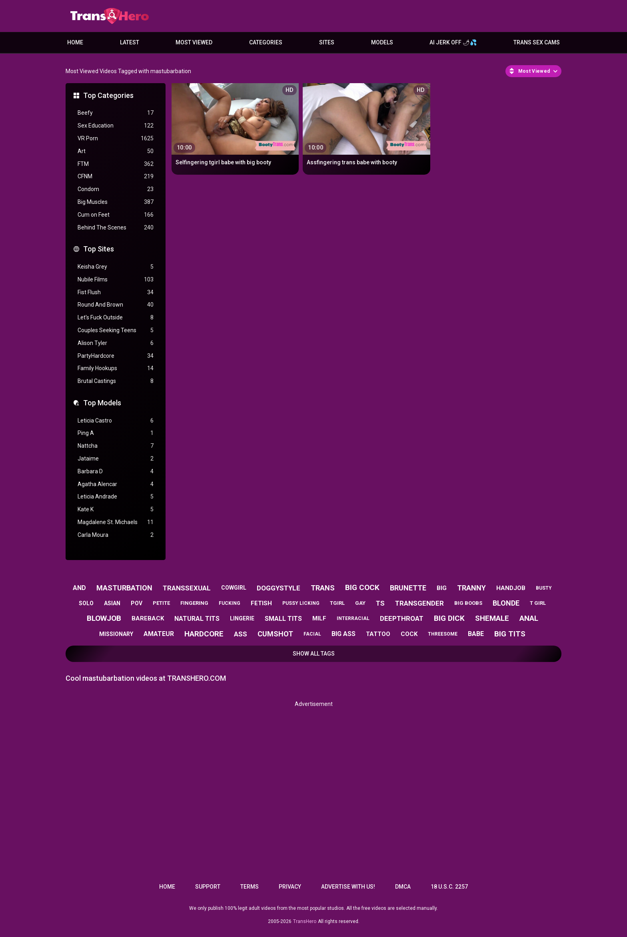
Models (382, 42)
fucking (229, 603)
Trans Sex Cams (536, 42)
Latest (129, 42)
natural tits (197, 618)
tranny (471, 588)
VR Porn (116, 138)
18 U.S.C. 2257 (449, 886)
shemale (492, 618)
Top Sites (98, 249)
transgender (419, 603)
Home (75, 42)
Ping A (116, 433)
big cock (362, 587)
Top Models (102, 403)
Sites (326, 42)
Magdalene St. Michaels (116, 522)
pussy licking (300, 603)
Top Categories (108, 95)
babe (476, 634)
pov (136, 603)
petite (161, 603)
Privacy (290, 886)
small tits (283, 618)
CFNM (116, 176)
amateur (159, 634)
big (442, 588)
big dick (449, 618)
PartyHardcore (116, 356)
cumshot (275, 634)
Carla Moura (116, 535)
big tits (509, 633)
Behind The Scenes (116, 227)
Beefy (116, 113)
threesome (442, 634)
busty (544, 588)
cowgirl (233, 587)
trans (323, 588)
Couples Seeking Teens (116, 330)
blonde (506, 603)
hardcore (204, 633)
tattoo (378, 634)
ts (380, 603)
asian (112, 603)
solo (86, 603)
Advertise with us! (348, 886)
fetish (261, 603)
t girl (538, 603)
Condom (116, 189)
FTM (116, 164)
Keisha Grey (116, 266)
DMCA (403, 886)
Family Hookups (116, 368)
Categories (265, 42)
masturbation (124, 588)
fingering (194, 603)
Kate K (116, 509)
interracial (353, 618)
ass (240, 634)
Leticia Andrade (116, 496)
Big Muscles (116, 202)
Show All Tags (314, 653)
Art (116, 151)
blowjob (104, 618)
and (79, 588)
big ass (343, 634)
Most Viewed (194, 42)
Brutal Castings (116, 381)
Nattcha (116, 446)
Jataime (116, 458)
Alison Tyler (116, 343)
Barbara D (116, 471)
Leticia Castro (116, 420)
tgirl (337, 603)
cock (409, 634)
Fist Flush (116, 292)
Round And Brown (116, 304)
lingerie (242, 618)
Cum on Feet (116, 214)
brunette (408, 588)
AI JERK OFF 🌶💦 (453, 42)
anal (528, 618)
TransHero (304, 921)
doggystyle (278, 588)
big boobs (468, 603)
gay (360, 603)
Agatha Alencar (116, 484)
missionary (116, 634)
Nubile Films (116, 279)
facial (312, 634)
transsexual (187, 588)
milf (319, 618)
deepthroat (401, 618)
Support (207, 886)
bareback (148, 618)
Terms (249, 886)
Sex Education (116, 125)
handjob (510, 588)
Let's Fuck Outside (116, 317)
